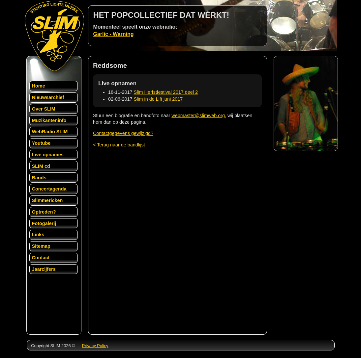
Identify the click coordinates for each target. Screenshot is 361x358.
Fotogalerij (44, 223)
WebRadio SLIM (50, 131)
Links (38, 234)
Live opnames (48, 154)
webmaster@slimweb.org (198, 115)
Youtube (41, 143)
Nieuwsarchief (48, 97)
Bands (39, 177)
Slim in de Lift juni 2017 (158, 99)
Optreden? (44, 212)
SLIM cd (41, 166)
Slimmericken (47, 200)
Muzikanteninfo (49, 120)
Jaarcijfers (44, 269)
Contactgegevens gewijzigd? (123, 133)
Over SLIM (43, 109)
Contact (41, 257)
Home (38, 86)
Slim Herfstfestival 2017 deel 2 (166, 92)
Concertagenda (49, 189)
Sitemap (41, 246)
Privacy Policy (95, 345)
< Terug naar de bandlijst (119, 144)
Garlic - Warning (113, 34)
